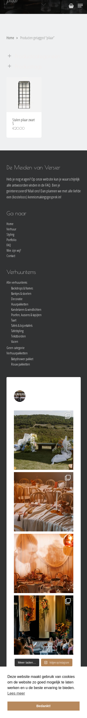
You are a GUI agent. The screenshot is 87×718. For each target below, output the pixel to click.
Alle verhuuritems (16, 282)
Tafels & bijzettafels (21, 325)
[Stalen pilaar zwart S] (24, 94)
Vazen (14, 341)
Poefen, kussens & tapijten (26, 315)
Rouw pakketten (20, 364)
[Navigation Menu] (80, 5)
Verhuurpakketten (17, 353)
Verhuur (11, 229)
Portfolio (11, 239)
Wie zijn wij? (13, 250)
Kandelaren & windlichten (26, 309)
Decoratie (17, 299)
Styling (10, 234)
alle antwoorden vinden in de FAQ (28, 185)
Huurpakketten (19, 304)
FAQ (8, 245)
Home (10, 37)
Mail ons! (34, 191)
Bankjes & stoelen (21, 293)
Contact (10, 255)
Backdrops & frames (22, 288)
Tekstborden (18, 336)
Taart (13, 320)
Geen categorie (15, 347)
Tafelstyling (17, 331)
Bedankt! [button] (43, 706)
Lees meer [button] (16, 693)
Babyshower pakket (22, 359)
